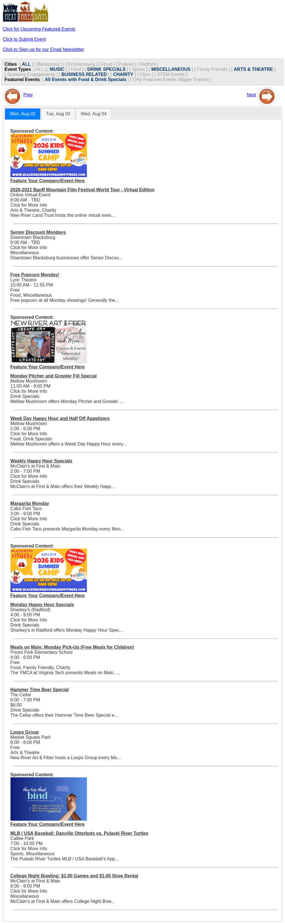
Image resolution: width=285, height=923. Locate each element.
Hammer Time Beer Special (39, 689)
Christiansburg (80, 64)
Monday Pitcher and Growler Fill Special (53, 376)
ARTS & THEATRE (253, 69)
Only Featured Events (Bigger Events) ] (172, 79)
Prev (28, 94)
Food (76, 69)
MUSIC (57, 69)
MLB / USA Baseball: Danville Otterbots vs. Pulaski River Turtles (79, 833)
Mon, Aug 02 (22, 113)
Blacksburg (48, 64)
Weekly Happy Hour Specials (41, 461)
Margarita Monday (29, 503)
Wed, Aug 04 (93, 113)
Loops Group (24, 732)
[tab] (22, 114)
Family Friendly (212, 69)
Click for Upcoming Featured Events (39, 29)
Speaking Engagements (31, 74)
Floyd (106, 64)
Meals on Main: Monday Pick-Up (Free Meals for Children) (72, 647)
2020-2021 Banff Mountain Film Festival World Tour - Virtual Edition (82, 189)
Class (145, 74)
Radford (148, 64)
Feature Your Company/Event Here (47, 180)
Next (251, 94)
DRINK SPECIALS (106, 69)
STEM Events (171, 74)
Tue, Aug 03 (58, 113)
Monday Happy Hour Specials (42, 604)
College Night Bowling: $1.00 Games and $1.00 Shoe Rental (74, 875)
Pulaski (126, 64)
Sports (138, 69)
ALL (26, 64)
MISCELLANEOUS (170, 69)
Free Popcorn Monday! (34, 274)
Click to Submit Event (24, 39)
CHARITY (123, 74)
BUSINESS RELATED (84, 74)
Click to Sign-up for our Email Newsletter (43, 49)
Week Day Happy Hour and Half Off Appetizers (60, 418)
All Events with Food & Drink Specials (85, 79)
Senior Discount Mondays (38, 232)
